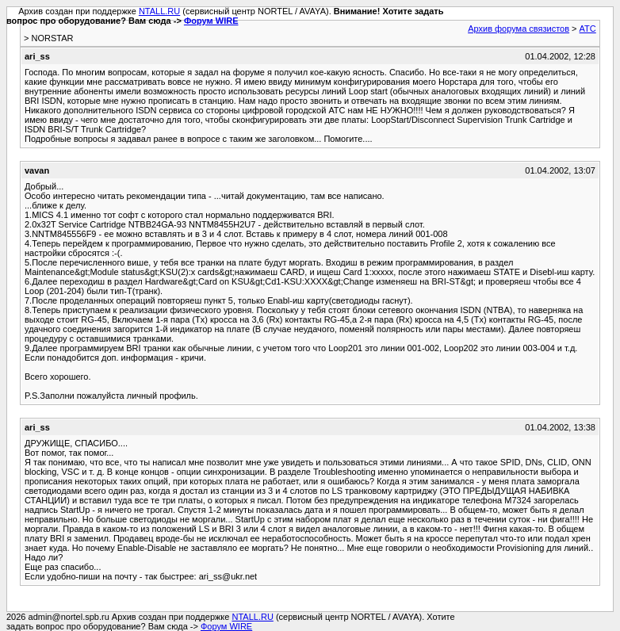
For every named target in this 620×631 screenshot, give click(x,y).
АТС (588, 28)
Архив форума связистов (518, 28)
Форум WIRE (211, 20)
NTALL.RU (159, 11)
